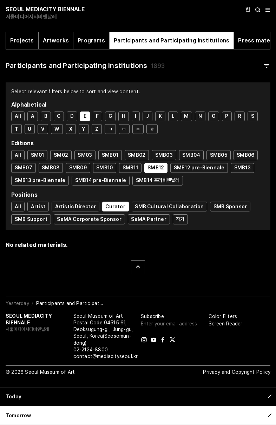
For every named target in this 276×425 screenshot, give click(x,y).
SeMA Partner (148, 219)
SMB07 (23, 167)
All (18, 116)
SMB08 (50, 167)
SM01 (37, 155)
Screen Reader (225, 323)
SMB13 (242, 167)
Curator (115, 206)
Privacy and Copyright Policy (236, 372)
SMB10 (104, 167)
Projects (22, 40)
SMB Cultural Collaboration (169, 206)
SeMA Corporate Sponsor (89, 219)
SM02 (61, 155)
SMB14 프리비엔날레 (157, 180)
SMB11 (130, 167)
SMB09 (78, 167)
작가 (180, 219)
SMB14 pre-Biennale (100, 180)
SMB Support (31, 219)
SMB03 (164, 155)
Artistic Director (75, 206)
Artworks (56, 40)
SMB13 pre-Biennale (40, 180)
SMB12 (155, 167)
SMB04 (191, 155)
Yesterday (17, 303)
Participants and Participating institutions (172, 40)
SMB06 (245, 155)
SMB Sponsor (230, 206)
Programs (91, 40)
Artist (38, 206)
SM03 (85, 155)
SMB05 (218, 155)
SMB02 (136, 155)
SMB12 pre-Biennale (199, 167)
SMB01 (110, 155)
